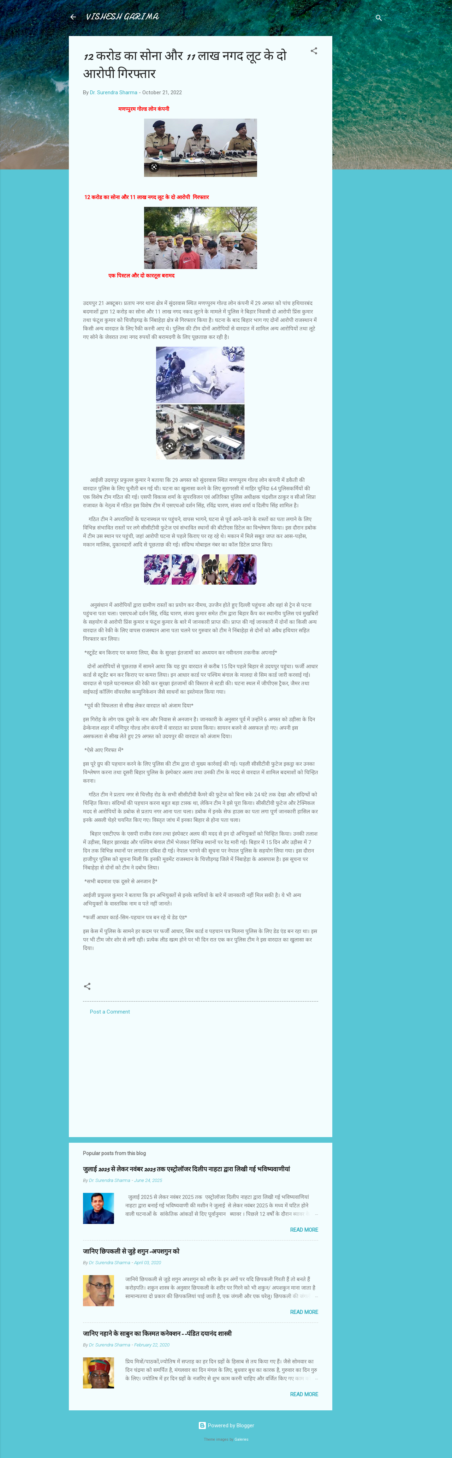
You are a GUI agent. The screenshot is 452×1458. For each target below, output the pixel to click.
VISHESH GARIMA (122, 17)
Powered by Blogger (226, 1425)
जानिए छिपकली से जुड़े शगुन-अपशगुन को (131, 1251)
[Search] (379, 19)
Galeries (241, 1439)
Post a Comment (110, 1012)
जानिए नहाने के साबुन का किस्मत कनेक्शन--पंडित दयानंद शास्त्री (157, 1333)
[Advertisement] (360, 142)
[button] (314, 52)
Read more (304, 1230)
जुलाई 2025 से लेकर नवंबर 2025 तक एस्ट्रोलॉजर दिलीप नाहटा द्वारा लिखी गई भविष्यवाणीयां (186, 1169)
